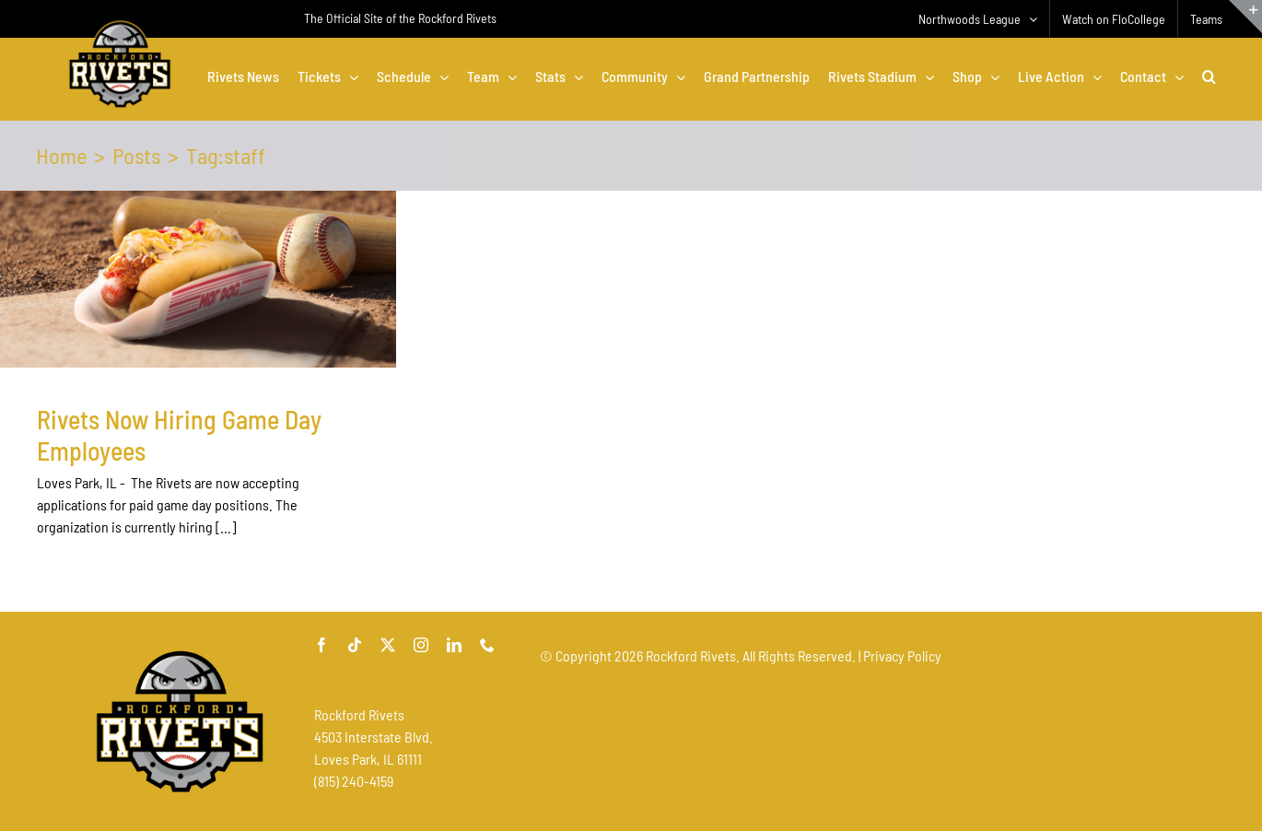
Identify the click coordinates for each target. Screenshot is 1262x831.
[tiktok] (354, 645)
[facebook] (321, 645)
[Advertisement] (875, 723)
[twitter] (387, 645)
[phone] (487, 645)
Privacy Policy (902, 655)
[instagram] (421, 645)
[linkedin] (454, 645)
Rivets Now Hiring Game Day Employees (179, 435)
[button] (1209, 76)
